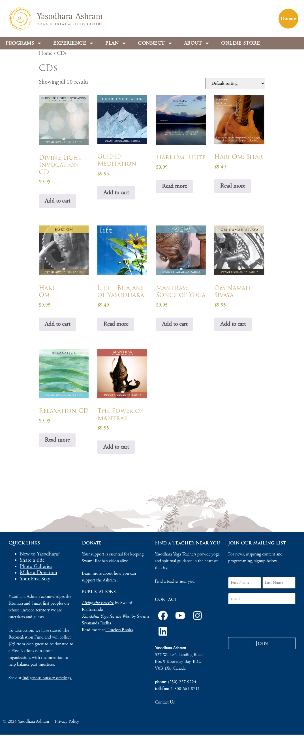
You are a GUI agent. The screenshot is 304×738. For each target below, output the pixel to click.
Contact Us (165, 702)
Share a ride (32, 560)
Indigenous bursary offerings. (47, 678)
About (197, 43)
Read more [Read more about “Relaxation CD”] (57, 440)
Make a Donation (38, 572)
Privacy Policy (67, 721)
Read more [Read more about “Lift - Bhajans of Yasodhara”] (115, 324)
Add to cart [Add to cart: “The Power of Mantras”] (116, 447)
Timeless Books (119, 630)
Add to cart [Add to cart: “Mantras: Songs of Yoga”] (174, 324)
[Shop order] (235, 83)
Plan (116, 43)
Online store (240, 43)
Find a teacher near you (174, 581)
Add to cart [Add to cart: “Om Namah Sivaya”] (233, 324)
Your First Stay (35, 579)
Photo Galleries (36, 566)
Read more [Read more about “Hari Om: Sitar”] (232, 186)
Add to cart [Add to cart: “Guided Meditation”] (116, 192)
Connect (155, 43)
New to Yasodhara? (40, 554)
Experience (73, 43)
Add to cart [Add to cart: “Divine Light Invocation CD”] (57, 201)
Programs (24, 43)
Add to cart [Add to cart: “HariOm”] (57, 324)
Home (45, 53)
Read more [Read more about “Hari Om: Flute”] (174, 186)
